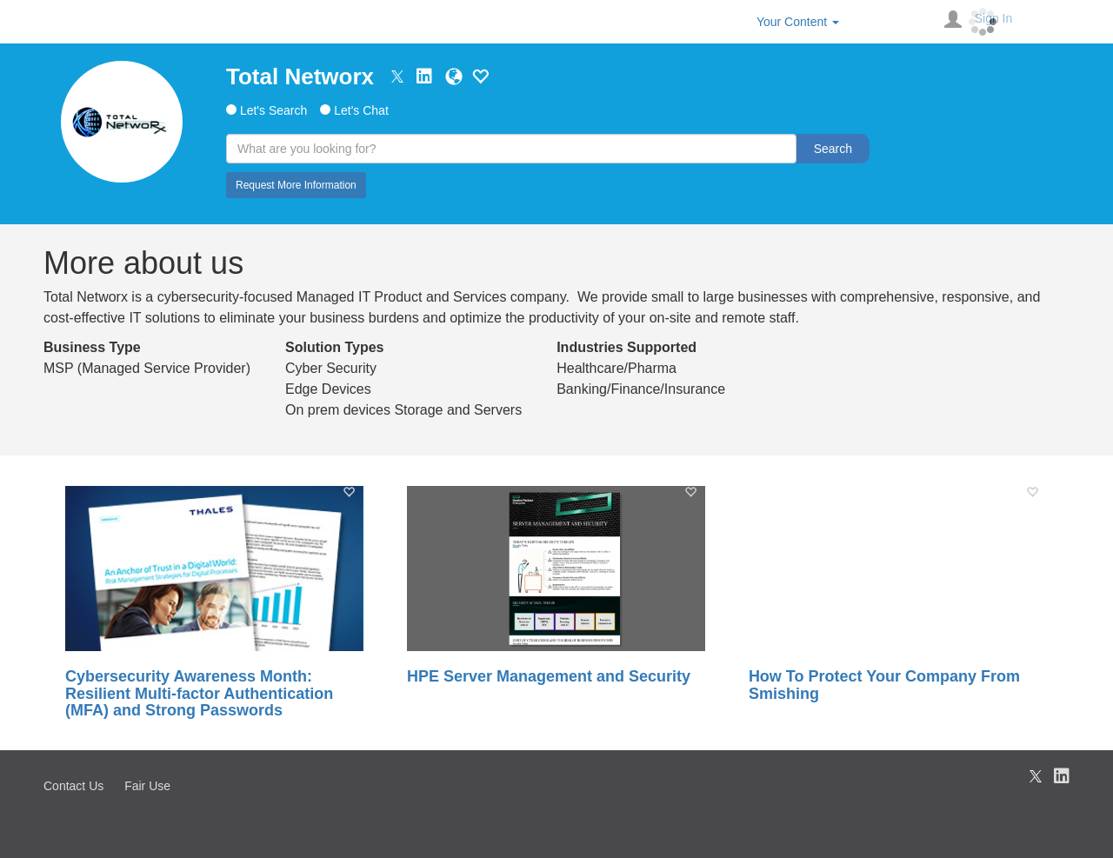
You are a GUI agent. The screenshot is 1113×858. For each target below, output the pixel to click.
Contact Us (73, 786)
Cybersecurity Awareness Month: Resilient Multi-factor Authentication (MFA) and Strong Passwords (199, 694)
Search (833, 149)
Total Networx (300, 76)
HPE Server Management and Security (548, 676)
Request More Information (296, 185)
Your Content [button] (797, 22)
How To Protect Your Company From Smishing (884, 685)
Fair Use (147, 786)
